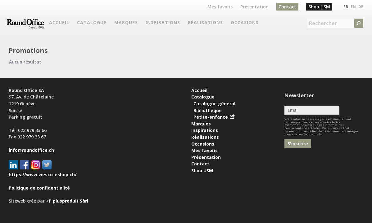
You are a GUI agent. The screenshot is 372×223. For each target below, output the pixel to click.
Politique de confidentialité (39, 188)
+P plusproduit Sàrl (67, 201)
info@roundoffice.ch (31, 150)
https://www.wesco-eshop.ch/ (43, 174)
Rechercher (323, 23)
